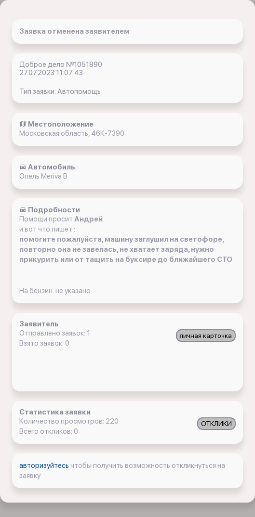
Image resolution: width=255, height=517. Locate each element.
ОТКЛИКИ (216, 423)
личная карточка (206, 335)
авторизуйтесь (44, 465)
